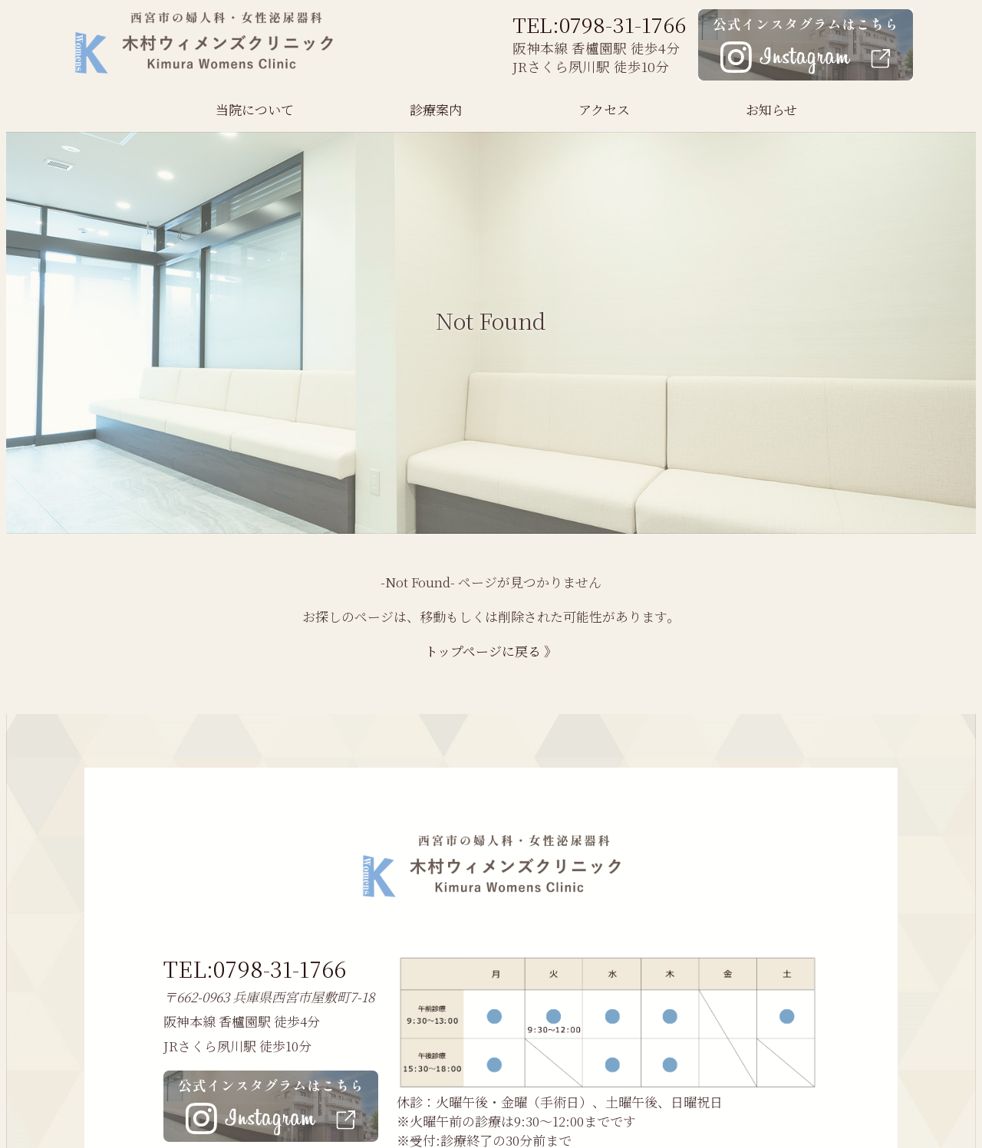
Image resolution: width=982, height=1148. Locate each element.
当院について (255, 109)
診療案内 (436, 109)
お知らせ (771, 109)
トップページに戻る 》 (491, 650)
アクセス (604, 109)
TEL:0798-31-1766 (599, 24)
